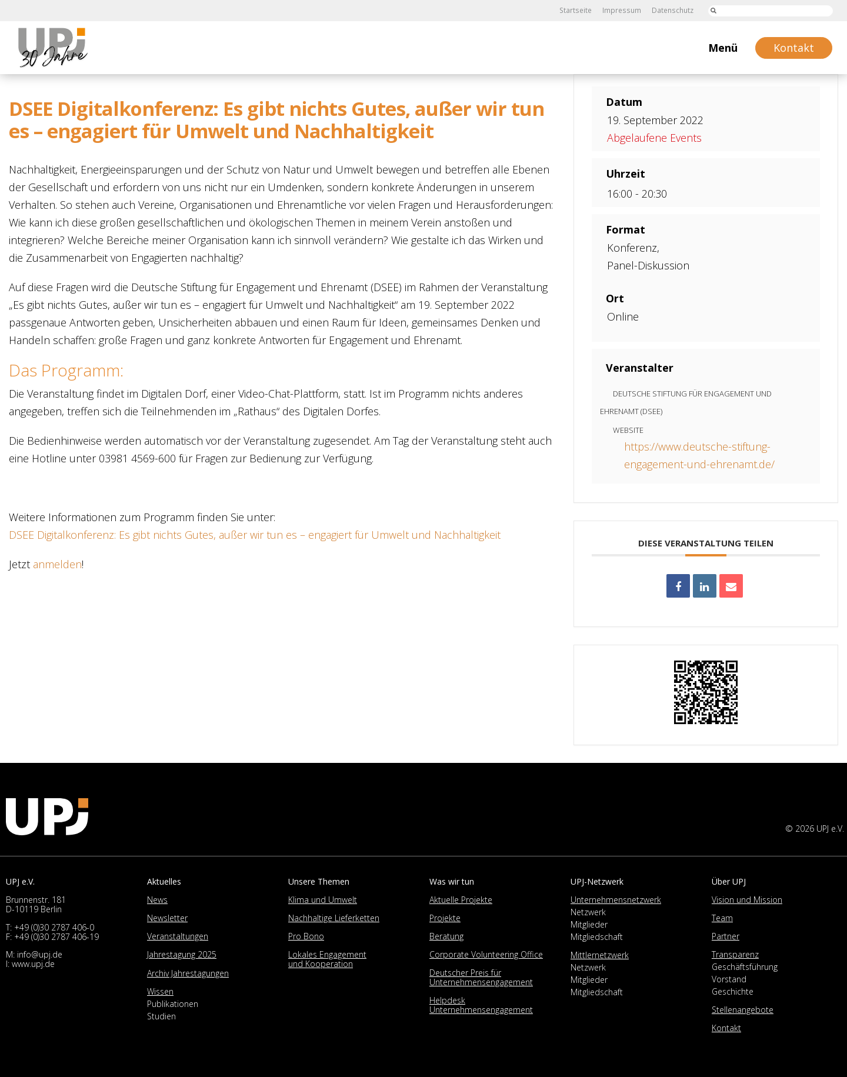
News (157, 899)
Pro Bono (306, 936)
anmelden (57, 564)
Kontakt (726, 1027)
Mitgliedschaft (597, 936)
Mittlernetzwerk (600, 955)
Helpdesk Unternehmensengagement (481, 1005)
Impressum (623, 10)
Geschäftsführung (745, 966)
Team (722, 917)
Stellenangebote (742, 1009)
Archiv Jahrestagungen (188, 973)
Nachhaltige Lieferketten (333, 917)
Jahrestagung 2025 (181, 954)
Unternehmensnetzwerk (616, 899)
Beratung (446, 936)
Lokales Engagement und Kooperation (327, 959)
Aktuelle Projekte (460, 899)
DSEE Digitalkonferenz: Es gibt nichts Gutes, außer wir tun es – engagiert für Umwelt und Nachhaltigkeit (255, 535)
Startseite (577, 10)
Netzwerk (588, 912)
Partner (725, 936)
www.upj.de (33, 963)
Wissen (160, 991)
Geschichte (732, 991)
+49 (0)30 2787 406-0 (54, 927)
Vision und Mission (747, 899)
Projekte (445, 917)
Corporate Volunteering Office (486, 954)
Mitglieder (589, 924)
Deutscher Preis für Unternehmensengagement (481, 977)
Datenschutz (672, 10)
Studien (161, 1016)
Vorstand (729, 979)
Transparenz (735, 954)
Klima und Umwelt (322, 899)
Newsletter (167, 917)
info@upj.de (39, 954)
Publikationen (172, 1003)
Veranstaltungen (177, 936)
